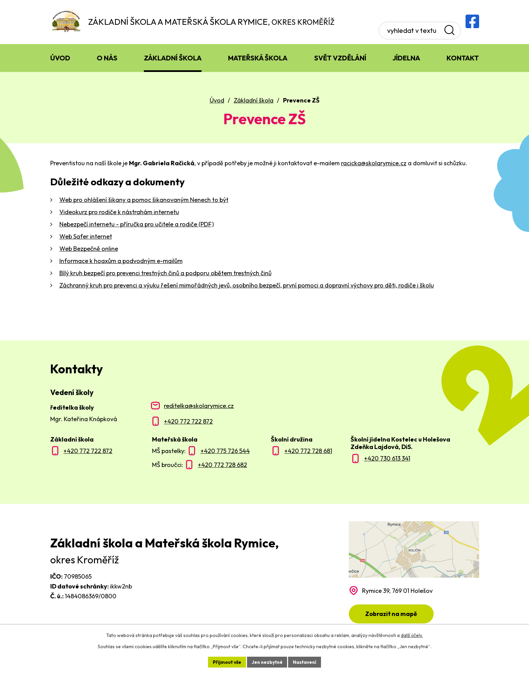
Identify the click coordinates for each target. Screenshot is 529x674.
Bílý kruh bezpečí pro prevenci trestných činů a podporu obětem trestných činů (165, 274)
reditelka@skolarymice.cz (199, 406)
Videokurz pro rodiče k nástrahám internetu (119, 213)
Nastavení (306, 662)
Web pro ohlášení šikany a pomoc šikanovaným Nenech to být (143, 200)
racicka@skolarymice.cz (374, 164)
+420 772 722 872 (188, 422)
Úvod (217, 101)
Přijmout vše (226, 662)
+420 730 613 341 (387, 459)
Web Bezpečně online (88, 249)
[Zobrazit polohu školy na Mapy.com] (414, 573)
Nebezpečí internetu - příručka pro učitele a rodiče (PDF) (136, 225)
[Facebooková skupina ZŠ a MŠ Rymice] (472, 21)
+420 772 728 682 (222, 465)
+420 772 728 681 (308, 451)
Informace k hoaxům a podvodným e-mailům (121, 261)
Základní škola (253, 101)
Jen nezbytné (267, 662)
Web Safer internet (85, 237)
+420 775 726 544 (225, 451)
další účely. (412, 635)
